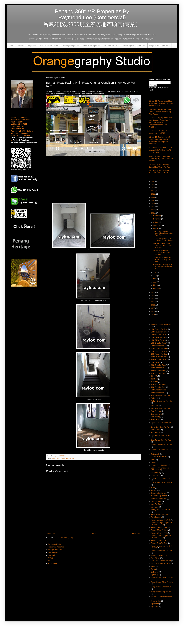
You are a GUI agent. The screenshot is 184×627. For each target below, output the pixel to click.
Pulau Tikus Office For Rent (161, 561)
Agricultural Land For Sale (160, 395)
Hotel (153, 488)
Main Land (154, 507)
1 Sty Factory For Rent (159, 329)
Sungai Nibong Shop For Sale (161, 587)
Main (11, 45)
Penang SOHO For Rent (159, 555)
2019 (153, 203)
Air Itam (153, 398)
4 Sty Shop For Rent (158, 384)
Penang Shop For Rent (159, 540)
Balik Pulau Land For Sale (160, 408)
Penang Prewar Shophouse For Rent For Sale (161, 537)
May (155, 279)
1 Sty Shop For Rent (158, 343)
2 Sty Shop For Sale (158, 368)
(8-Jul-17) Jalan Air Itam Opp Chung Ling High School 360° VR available (161, 158)
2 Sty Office (155, 362)
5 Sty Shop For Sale (158, 393)
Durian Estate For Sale (159, 457)
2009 (153, 311)
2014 (153, 295)
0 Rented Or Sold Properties (161, 324)
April (155, 282)
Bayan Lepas (155, 430)
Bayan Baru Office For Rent (161, 422)
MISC (50, 561)
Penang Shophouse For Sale (161, 551)
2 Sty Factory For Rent (159, 351)
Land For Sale (156, 504)
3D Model (154, 379)
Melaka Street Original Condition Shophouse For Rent (161, 252)
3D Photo (154, 382)
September (157, 225)
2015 (153, 292)
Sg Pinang (154, 575)
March (155, 285)
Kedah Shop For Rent (159, 499)
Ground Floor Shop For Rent (161, 478)
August (156, 228)
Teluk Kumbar (156, 601)
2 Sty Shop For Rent (58, 458)
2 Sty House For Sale (158, 360)
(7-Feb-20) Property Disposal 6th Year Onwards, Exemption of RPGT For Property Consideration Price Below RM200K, (160, 122)
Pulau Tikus (155, 558)
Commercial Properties (26, 45)
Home (94, 534)
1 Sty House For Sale (158, 335)
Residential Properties (49, 45)
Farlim (153, 460)
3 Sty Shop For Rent (158, 371)
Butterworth (155, 454)
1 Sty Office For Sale (158, 340)
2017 (153, 210)
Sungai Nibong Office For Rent (162, 577)
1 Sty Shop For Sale (158, 346)
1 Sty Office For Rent (158, 337)
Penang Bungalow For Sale (161, 520)
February (156, 288)
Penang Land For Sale (159, 527)
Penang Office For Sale (159, 533)
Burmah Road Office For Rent (161, 445)
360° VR (141, 45)
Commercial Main (54, 544)
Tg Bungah (155, 604)
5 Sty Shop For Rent (158, 390)
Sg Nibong (154, 572)
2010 (153, 308)
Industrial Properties (91, 45)
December (157, 216)
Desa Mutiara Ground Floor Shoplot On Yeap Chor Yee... (162, 259)
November (157, 219)
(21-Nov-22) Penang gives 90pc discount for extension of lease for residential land (161, 103)
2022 (153, 194)
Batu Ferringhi (156, 411)
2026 (153, 181)
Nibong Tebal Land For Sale (161, 510)
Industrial (51, 555)
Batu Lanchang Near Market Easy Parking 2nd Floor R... (163, 233)
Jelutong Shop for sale (159, 496)
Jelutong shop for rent (159, 493)
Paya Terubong (156, 517)
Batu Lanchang (156, 414)
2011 (153, 305)
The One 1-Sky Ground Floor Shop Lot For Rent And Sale (162, 245)
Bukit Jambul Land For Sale (161, 435)
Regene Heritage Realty (159, 45)
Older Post (136, 534)
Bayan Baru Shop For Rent (160, 427)
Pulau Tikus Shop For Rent (160, 564)
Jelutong (154, 490)
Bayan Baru (155, 420)
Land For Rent (156, 501)
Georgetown (70, 458)
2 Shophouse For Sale (159, 348)
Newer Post (51, 534)
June (155, 276)
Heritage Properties (71, 45)
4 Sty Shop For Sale (158, 387)
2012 (153, 302)
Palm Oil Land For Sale (159, 514)
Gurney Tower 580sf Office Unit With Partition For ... (163, 239)
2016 (153, 213)
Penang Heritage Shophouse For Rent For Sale (161, 524)
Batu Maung (155, 417)
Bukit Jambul (155, 433)
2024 (153, 188)
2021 (153, 197)
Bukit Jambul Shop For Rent (161, 440)
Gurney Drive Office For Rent (161, 483)
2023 (153, 191)
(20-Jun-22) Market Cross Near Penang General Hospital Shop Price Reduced (160, 112)
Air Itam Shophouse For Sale (161, 401)
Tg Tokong (154, 606)
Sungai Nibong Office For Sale (162, 582)
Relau (153, 566)
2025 (153, 184)
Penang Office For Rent (159, 530)
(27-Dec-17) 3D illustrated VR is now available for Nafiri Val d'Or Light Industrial (160, 150)
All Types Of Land (111, 45)
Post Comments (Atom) (64, 538)
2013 (153, 299)
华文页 (50, 558)
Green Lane (155, 475)
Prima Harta (52, 563)
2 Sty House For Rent (158, 357)
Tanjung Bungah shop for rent (161, 596)
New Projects (128, 45)
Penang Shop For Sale (159, 543)
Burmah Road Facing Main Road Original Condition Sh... (162, 266)
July (155, 272)
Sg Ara (153, 569)
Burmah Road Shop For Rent (161, 449)
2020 (153, 200)
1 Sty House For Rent (158, 332)
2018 (153, 207)
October (156, 222)
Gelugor (154, 462)
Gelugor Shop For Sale (159, 465)
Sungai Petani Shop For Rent (161, 592)
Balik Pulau (155, 406)
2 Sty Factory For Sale (159, 354)
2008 (153, 315)
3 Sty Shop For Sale (158, 373)
